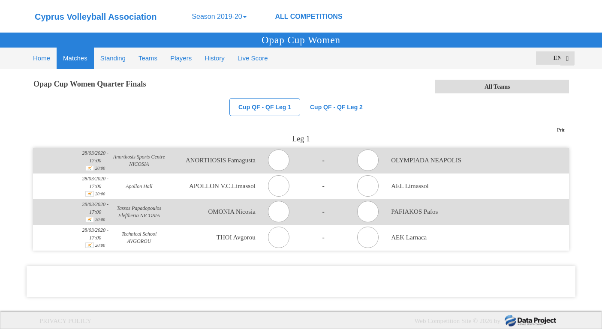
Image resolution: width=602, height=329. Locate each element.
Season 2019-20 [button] (219, 16)
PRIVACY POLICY (65, 320)
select (562, 86)
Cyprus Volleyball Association (96, 16)
